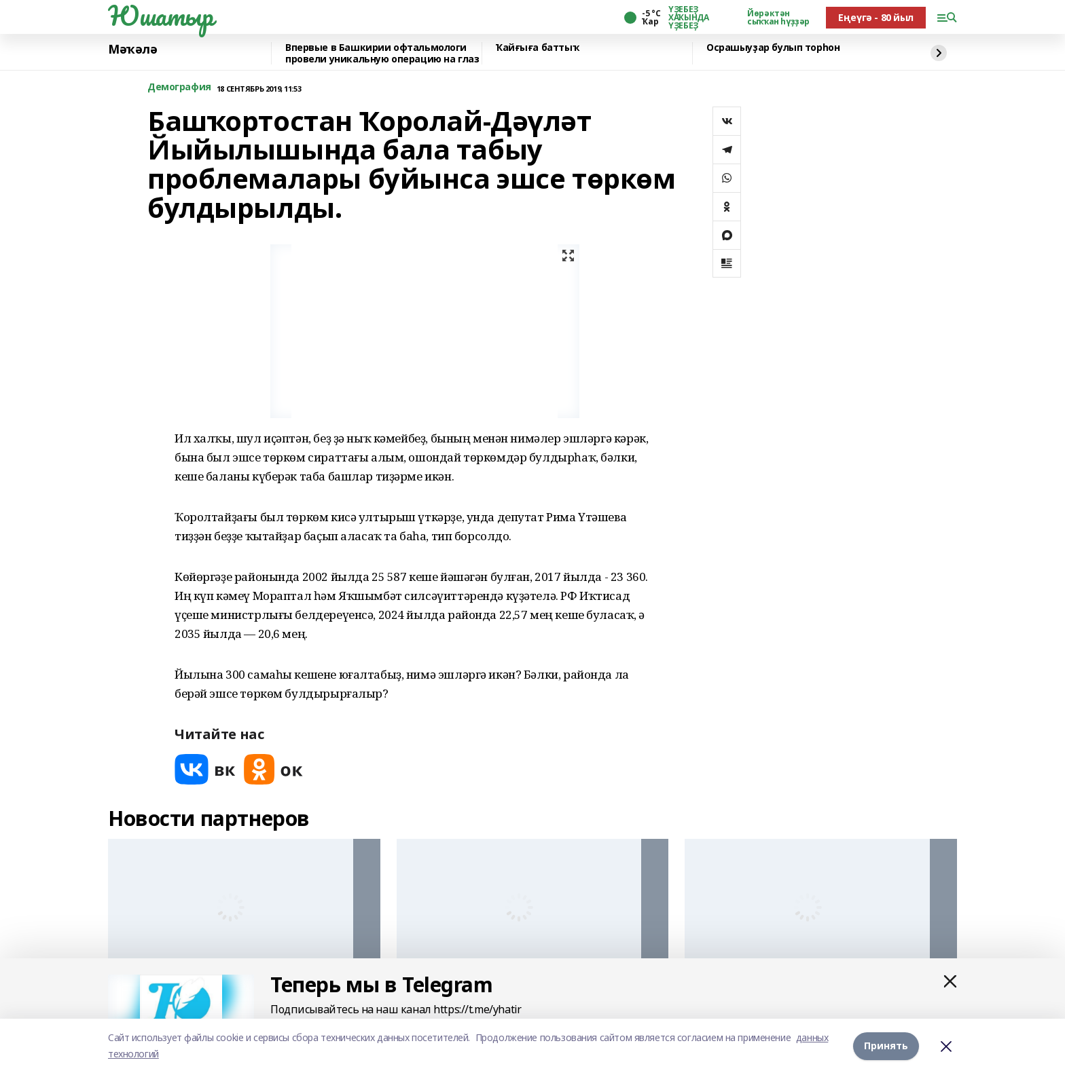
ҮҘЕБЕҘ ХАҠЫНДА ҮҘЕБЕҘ (688, 17)
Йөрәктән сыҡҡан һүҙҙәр (778, 18)
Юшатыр (160, 15)
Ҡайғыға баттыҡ (537, 48)
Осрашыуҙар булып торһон (773, 48)
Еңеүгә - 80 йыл (876, 17)
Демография (179, 87)
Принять (886, 1045)
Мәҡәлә (132, 49)
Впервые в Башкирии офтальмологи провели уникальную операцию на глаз (382, 53)
